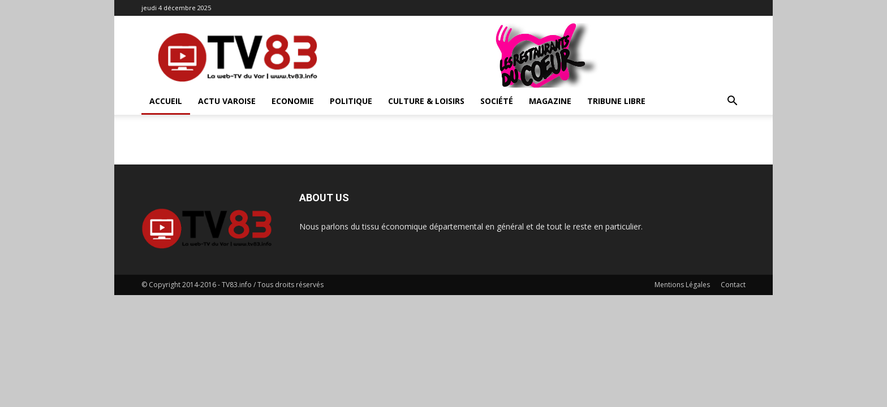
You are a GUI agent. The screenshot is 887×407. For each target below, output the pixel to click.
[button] (732, 102)
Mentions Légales (682, 284)
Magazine (550, 101)
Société (496, 101)
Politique (351, 101)
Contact (733, 284)
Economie (293, 101)
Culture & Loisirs (426, 101)
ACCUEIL (165, 101)
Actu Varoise (227, 101)
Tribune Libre (616, 101)
